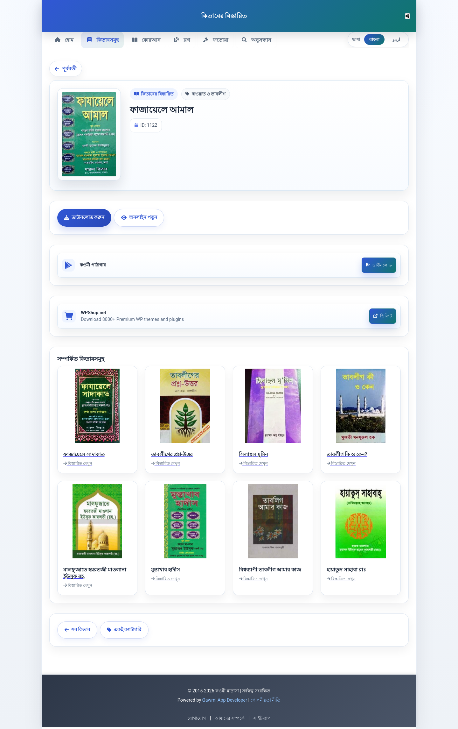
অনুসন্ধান (260, 40)
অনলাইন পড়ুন (139, 217)
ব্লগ (184, 40)
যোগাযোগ (196, 720)
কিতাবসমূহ (103, 40)
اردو (396, 39)
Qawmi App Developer (224, 702)
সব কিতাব (77, 632)
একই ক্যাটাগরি (124, 632)
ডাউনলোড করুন (84, 217)
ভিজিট (382, 317)
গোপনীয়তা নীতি (266, 702)
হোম (64, 40)
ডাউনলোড (378, 265)
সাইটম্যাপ (262, 720)
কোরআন (147, 40)
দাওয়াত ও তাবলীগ (205, 93)
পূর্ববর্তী (66, 68)
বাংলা (374, 39)
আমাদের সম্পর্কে (229, 720)
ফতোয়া (218, 40)
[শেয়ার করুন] (407, 16)
